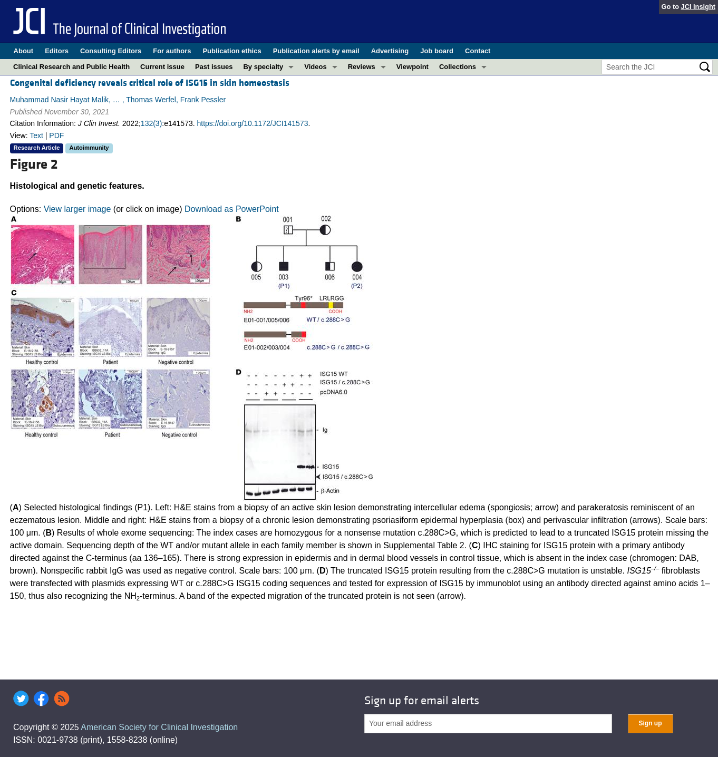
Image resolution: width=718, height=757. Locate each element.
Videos (315, 67)
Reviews (361, 67)
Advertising (390, 51)
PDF (56, 135)
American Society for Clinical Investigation (159, 727)
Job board (436, 51)
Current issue (162, 67)
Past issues (214, 67)
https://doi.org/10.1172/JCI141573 (252, 123)
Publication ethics (231, 51)
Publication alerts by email (316, 51)
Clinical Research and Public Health (71, 67)
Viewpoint (412, 67)
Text (36, 135)
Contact (477, 51)
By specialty (263, 67)
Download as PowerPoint (232, 209)
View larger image (77, 209)
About (24, 51)
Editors (57, 51)
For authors (172, 51)
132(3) (151, 123)
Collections (457, 67)
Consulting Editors (110, 51)
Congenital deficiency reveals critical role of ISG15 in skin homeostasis (149, 83)
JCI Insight (698, 7)
